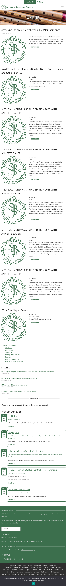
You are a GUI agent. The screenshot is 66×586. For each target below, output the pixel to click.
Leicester (20, 572)
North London (45, 572)
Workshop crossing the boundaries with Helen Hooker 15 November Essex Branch (27, 372)
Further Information (12, 359)
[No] (64, 581)
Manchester (15, 574)
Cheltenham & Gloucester (12, 567)
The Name (8, 348)
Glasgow (27, 570)
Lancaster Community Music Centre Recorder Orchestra (32, 469)
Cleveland (25, 567)
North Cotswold (48, 574)
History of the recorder (12, 355)
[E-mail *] (11, 529)
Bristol (45, 565)
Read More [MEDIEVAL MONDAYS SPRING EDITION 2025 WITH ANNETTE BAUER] (35, 139)
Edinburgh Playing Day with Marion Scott (26, 451)
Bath (19, 565)
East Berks (6, 570)
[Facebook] (7, 559)
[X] (15, 559)
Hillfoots (49, 570)
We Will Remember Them (19, 489)
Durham (58, 567)
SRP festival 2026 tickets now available (14, 385)
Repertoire (8, 357)
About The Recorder (9, 345)
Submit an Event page (28, 550)
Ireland (56, 570)
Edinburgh (14, 570)
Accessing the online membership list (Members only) (19, 378)
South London (55, 572)
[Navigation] (62, 7)
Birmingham (37, 565)
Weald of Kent (11, 572)
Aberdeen (13, 565)
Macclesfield (6, 574)
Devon (46, 567)
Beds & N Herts (27, 565)
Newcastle (32, 574)
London (36, 572)
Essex (21, 570)
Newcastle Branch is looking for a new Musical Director (19, 392)
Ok (33, 583)
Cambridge (52, 565)
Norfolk (39, 574)
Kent (62, 570)
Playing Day (13, 432)
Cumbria (39, 567)
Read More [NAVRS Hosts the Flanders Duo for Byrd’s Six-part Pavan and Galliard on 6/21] (35, 89)
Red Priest (12, 416)
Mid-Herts (42, 570)
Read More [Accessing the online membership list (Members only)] (35, 47)
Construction (9, 350)
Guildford (34, 570)
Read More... (12, 426)
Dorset (52, 567)
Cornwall (32, 567)
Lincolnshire (28, 572)
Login (41, 2)
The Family (8, 352)
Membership (30, 2)
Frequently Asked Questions (14, 361)
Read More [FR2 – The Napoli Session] (35, 322)
